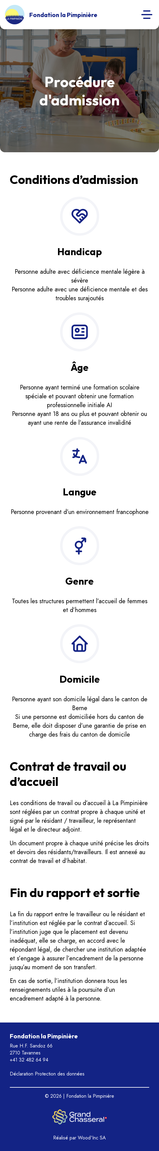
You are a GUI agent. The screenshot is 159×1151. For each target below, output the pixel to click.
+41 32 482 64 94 (29, 1059)
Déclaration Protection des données (47, 1073)
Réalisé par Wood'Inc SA (79, 1137)
